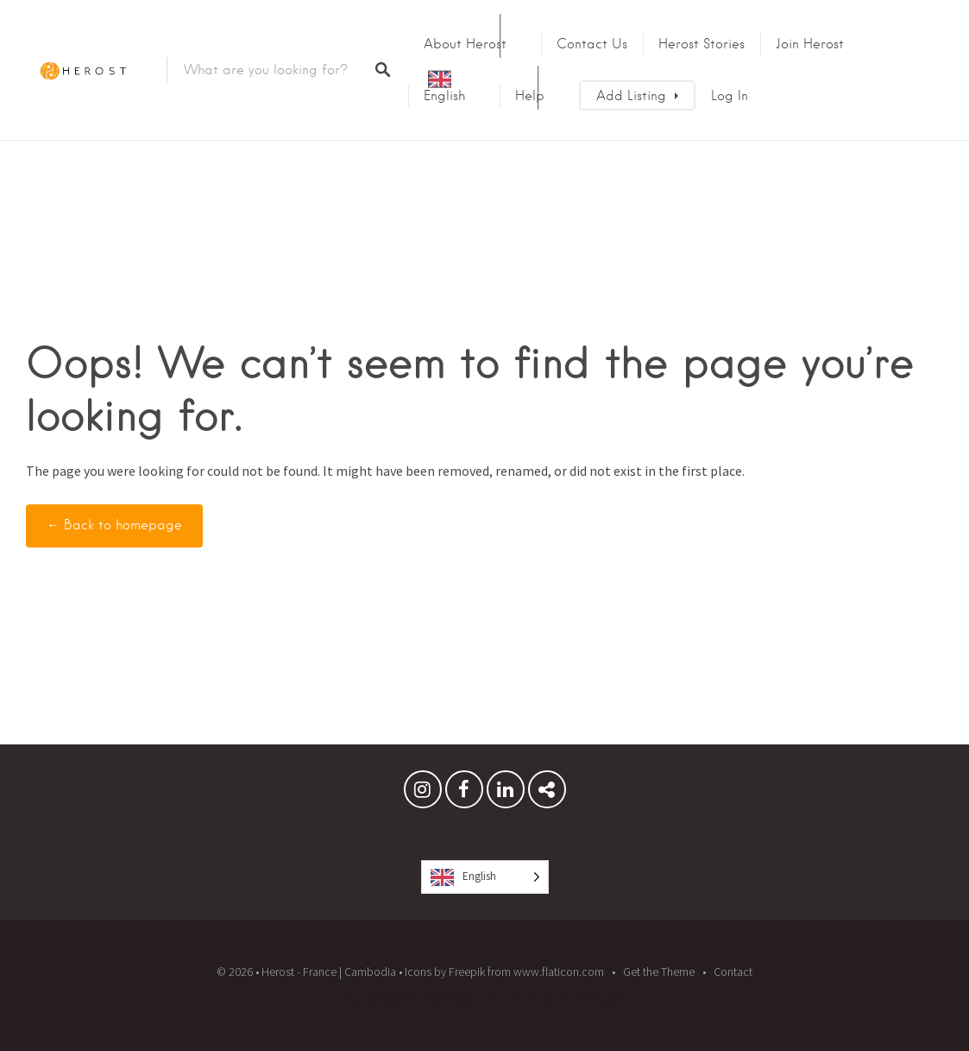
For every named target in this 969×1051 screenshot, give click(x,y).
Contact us (592, 44)
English (444, 96)
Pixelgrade (601, 998)
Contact (733, 971)
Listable (539, 998)
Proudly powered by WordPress (418, 998)
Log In (729, 96)
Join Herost (810, 44)
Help (529, 96)
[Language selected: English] (485, 877)
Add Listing (631, 96)
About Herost (465, 44)
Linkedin (505, 793)
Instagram (423, 793)
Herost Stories (701, 44)
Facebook (464, 793)
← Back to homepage (114, 525)
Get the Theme (659, 971)
